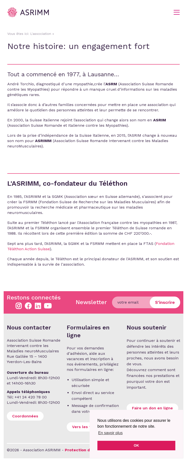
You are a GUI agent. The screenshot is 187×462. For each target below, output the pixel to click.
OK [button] (136, 445)
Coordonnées (25, 416)
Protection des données (89, 450)
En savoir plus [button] (110, 433)
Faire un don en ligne (152, 408)
